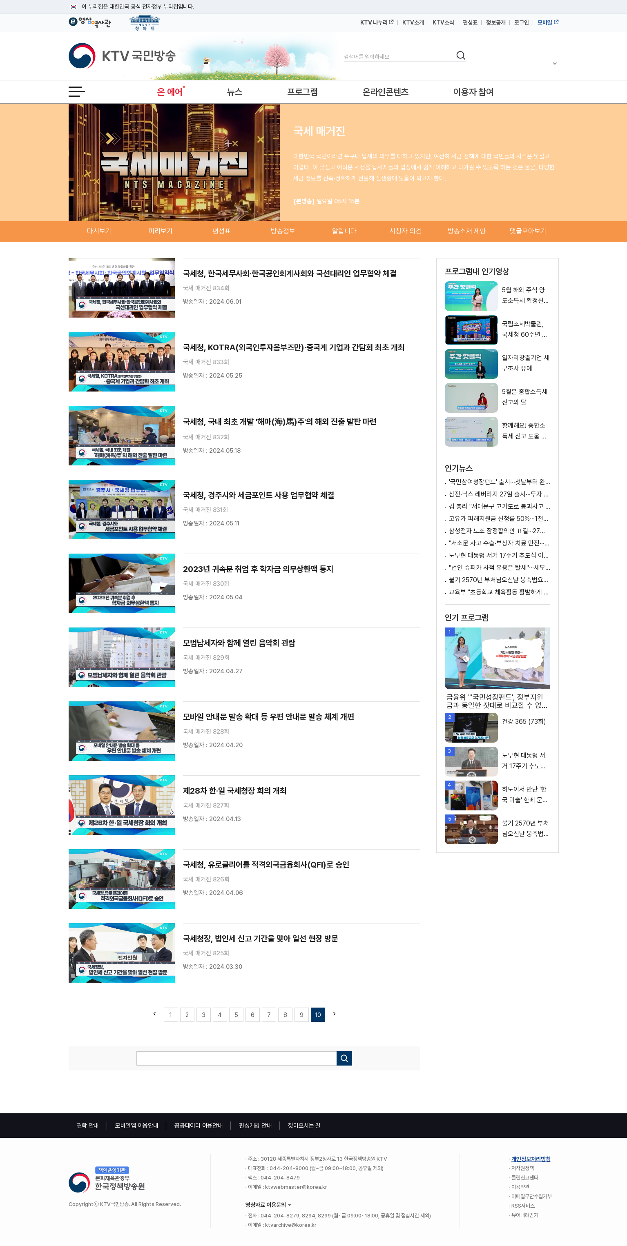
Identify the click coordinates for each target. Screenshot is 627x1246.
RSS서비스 (523, 1206)
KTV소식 (443, 22)
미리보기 (160, 231)
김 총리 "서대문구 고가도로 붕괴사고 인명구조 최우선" (499, 506)
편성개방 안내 (255, 1125)
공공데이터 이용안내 (198, 1125)
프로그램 (302, 92)
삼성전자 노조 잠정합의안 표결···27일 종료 (499, 531)
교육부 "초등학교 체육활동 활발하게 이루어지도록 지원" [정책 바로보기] (499, 592)
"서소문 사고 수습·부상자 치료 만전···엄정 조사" (499, 543)
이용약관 (520, 1187)
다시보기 (99, 231)
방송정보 (283, 231)
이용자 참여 (473, 92)
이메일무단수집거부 (531, 1196)
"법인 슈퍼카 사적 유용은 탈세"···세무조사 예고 (499, 568)
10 (318, 1015)
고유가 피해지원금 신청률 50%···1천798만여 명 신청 (499, 519)
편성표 (470, 22)
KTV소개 (413, 22)
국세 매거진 (319, 131)
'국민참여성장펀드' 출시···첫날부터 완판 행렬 (499, 482)
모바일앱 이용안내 (136, 1125)
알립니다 (344, 231)
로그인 (521, 22)
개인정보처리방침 (531, 1159)
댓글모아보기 (528, 231)
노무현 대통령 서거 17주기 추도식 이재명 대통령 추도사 (499, 555)
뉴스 (234, 92)
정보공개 (496, 22)
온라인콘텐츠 (385, 92)
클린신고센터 (524, 1178)
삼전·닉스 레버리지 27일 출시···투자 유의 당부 (499, 494)
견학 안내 (88, 1125)
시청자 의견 (405, 231)
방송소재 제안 (467, 231)
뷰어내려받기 (524, 1215)
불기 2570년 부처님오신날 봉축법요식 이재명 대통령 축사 (499, 580)
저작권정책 (522, 1168)
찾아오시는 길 (304, 1125)
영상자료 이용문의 (265, 1205)
